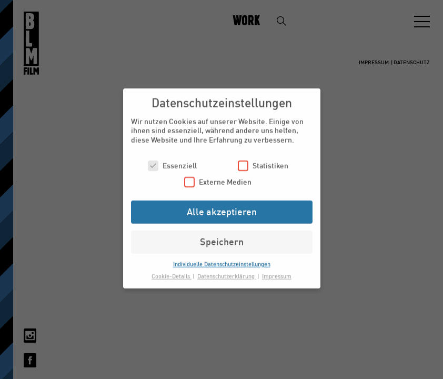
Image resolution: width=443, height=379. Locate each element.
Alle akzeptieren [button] (222, 207)
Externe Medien (217, 177)
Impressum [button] (276, 271)
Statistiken (263, 161)
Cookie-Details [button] (172, 271)
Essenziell (172, 161)
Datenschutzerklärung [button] (226, 271)
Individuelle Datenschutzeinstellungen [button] (221, 259)
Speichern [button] (222, 237)
